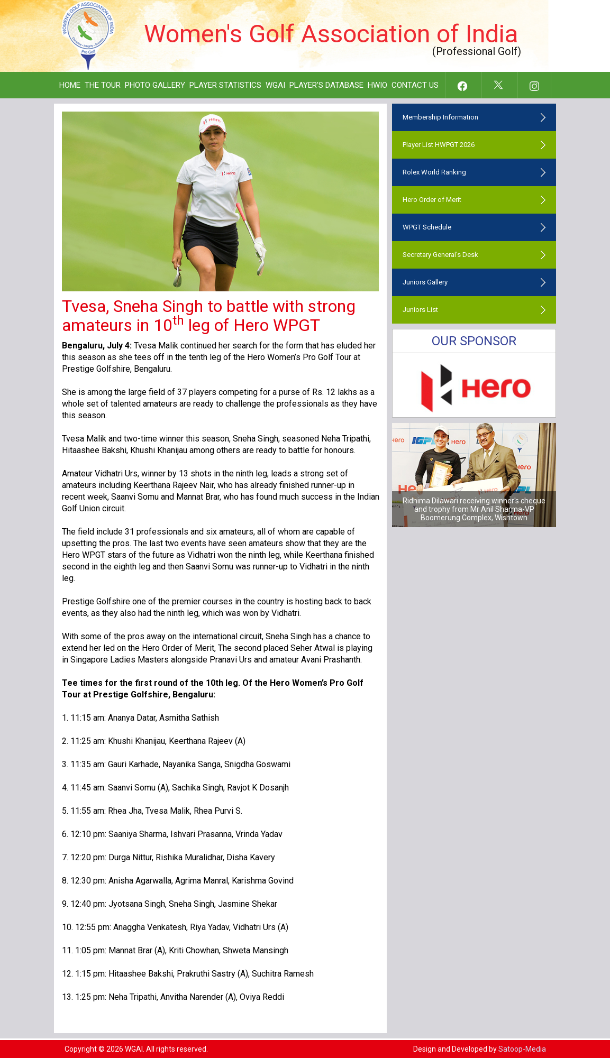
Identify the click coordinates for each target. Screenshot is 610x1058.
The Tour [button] (103, 85)
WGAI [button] (275, 85)
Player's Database (326, 85)
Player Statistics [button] (225, 85)
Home (69, 85)
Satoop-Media (522, 1049)
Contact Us (415, 85)
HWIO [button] (377, 85)
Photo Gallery (155, 85)
